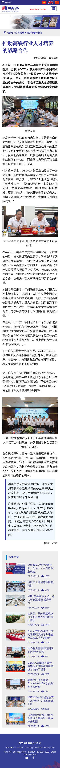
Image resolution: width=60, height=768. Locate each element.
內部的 (6, 2)
